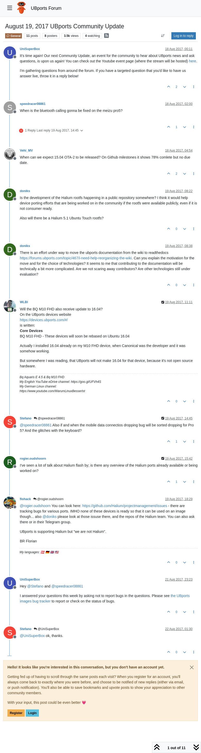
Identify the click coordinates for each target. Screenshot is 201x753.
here (192, 61)
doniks (25, 191)
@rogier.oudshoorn (48, 499)
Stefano (25, 418)
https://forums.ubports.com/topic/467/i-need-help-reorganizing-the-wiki (76, 258)
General (13, 35)
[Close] (192, 667)
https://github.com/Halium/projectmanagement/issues (124, 506)
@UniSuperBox (46, 629)
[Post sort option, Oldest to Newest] (163, 35)
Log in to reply (184, 36)
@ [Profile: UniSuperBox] (32, 636)
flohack (25, 499)
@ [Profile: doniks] (50, 517)
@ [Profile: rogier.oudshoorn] (35, 506)
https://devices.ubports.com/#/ (44, 320)
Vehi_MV (26, 150)
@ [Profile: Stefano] (35, 586)
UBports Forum (46, 8)
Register (16, 713)
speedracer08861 (32, 104)
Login (32, 713)
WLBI (24, 302)
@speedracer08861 (49, 418)
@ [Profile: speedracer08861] (36, 425)
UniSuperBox (30, 49)
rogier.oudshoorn (33, 458)
